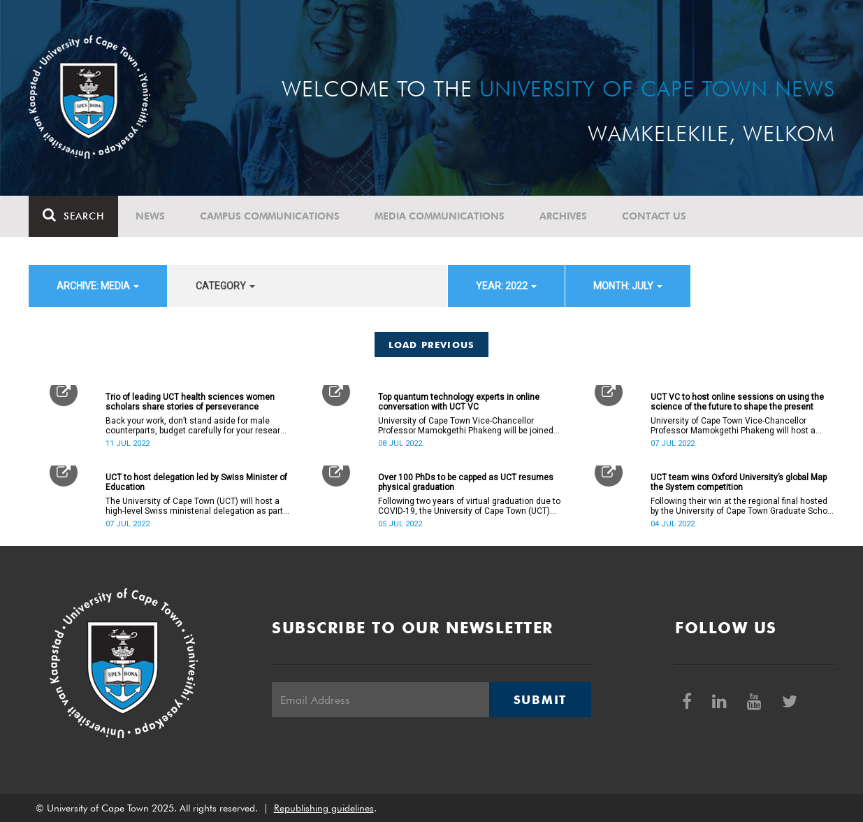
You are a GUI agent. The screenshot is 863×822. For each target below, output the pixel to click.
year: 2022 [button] (506, 285)
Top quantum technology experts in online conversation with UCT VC (458, 402)
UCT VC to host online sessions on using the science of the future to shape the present (737, 402)
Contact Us (654, 216)
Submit (540, 700)
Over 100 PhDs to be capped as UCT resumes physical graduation (465, 482)
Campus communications (270, 216)
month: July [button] (627, 285)
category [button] (225, 285)
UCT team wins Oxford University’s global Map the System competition (739, 482)
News (150, 216)
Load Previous (432, 344)
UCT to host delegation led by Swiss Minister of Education (196, 482)
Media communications (440, 216)
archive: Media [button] (98, 285)
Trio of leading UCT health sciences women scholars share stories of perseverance (190, 402)
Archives (563, 216)
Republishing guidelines (324, 808)
